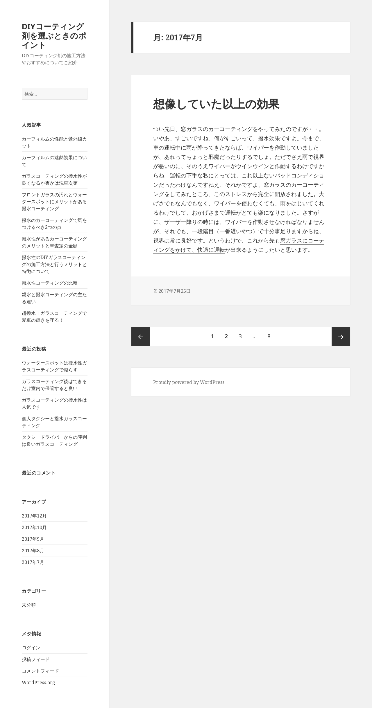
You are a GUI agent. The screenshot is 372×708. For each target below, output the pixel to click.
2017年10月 (34, 527)
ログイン (31, 647)
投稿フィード (36, 659)
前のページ (140, 336)
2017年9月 (33, 539)
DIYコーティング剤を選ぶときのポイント (54, 35)
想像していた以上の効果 (216, 103)
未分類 (29, 605)
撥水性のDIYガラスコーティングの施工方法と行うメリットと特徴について (54, 264)
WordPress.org (38, 682)
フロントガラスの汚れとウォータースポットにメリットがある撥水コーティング (54, 201)
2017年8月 (33, 550)
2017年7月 (33, 562)
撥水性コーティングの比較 (50, 283)
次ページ (341, 336)
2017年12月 (34, 516)
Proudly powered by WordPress (188, 382)
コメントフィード (40, 671)
